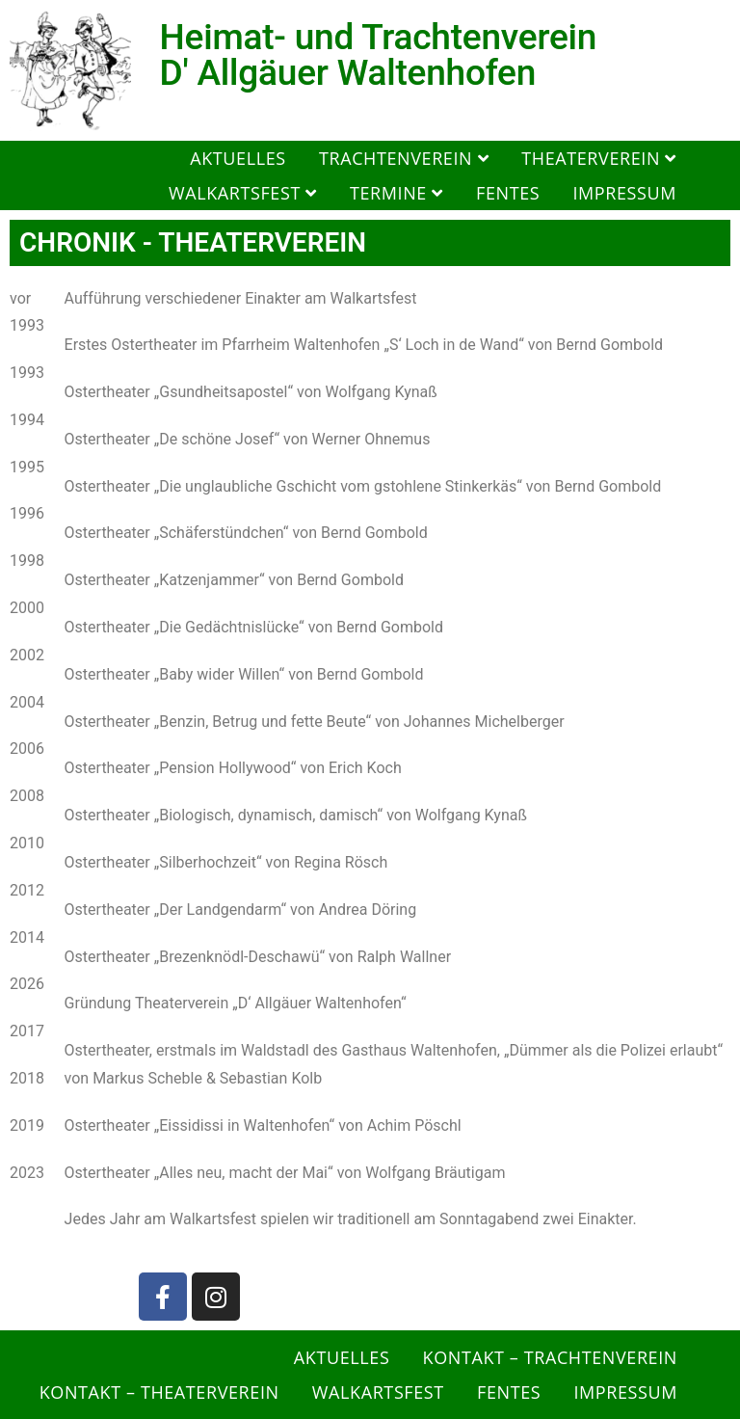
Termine (396, 192)
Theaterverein (598, 158)
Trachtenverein (404, 158)
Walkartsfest (243, 192)
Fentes (508, 192)
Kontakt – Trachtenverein (550, 1357)
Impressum (624, 192)
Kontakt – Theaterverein (159, 1392)
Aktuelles (238, 158)
